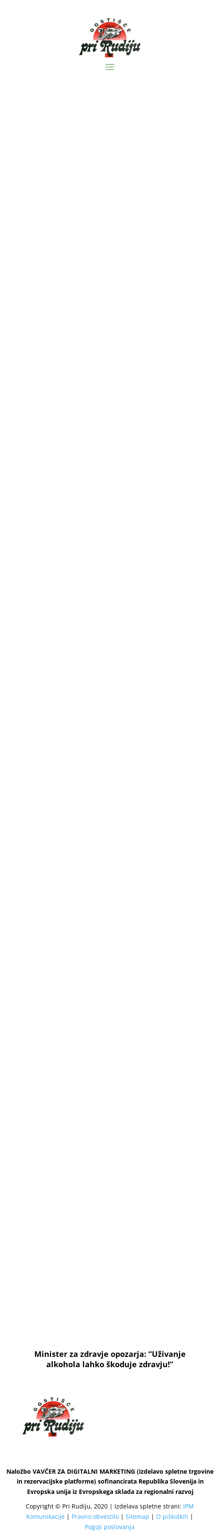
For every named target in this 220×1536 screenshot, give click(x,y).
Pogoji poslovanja (110, 1527)
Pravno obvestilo (95, 1516)
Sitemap (137, 1516)
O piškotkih (172, 1516)
